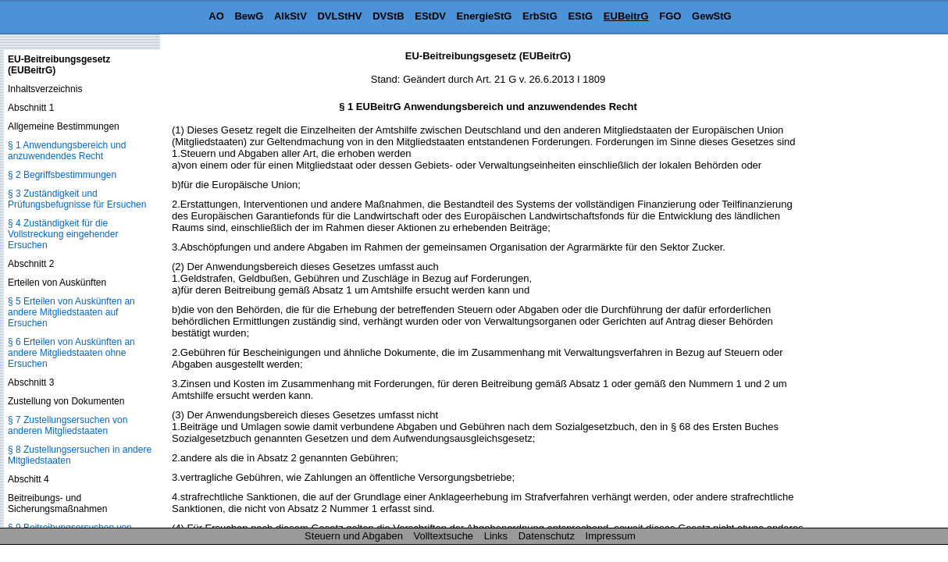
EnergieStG (484, 16)
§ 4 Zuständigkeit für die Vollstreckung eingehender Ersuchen (63, 234)
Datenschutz (547, 536)
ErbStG (540, 16)
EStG (580, 16)
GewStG (712, 16)
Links (496, 536)
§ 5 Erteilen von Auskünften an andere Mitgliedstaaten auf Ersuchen (71, 312)
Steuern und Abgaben (354, 536)
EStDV (430, 16)
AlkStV (290, 16)
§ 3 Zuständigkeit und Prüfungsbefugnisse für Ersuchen (77, 199)
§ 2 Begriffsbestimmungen (62, 174)
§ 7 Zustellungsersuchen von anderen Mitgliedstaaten (67, 425)
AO (216, 16)
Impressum (611, 536)
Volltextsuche (444, 536)
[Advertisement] (869, 284)
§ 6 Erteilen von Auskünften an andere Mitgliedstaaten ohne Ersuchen (71, 352)
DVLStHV (339, 16)
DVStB (388, 16)
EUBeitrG (626, 16)
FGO (670, 16)
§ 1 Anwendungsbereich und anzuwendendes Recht (67, 151)
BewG (248, 16)
